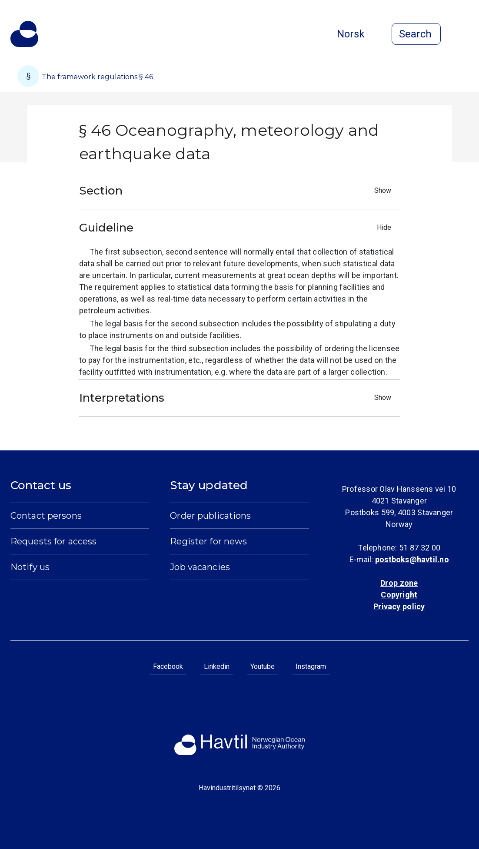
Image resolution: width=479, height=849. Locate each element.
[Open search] (416, 34)
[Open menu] (463, 34)
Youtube (262, 666)
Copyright (399, 594)
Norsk (358, 34)
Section (237, 191)
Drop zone (399, 582)
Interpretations (237, 398)
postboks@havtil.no (412, 559)
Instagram (311, 666)
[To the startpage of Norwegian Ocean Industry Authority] (24, 34)
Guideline (237, 228)
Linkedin (217, 666)
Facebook (168, 666)
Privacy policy (399, 606)
